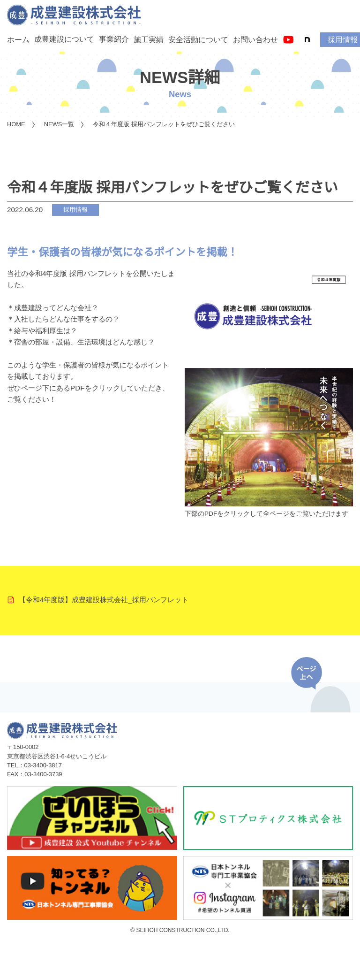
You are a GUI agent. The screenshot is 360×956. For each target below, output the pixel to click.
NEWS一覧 (59, 124)
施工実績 (149, 40)
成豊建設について (64, 39)
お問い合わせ (255, 40)
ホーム (18, 40)
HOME (16, 124)
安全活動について (198, 40)
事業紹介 (114, 39)
